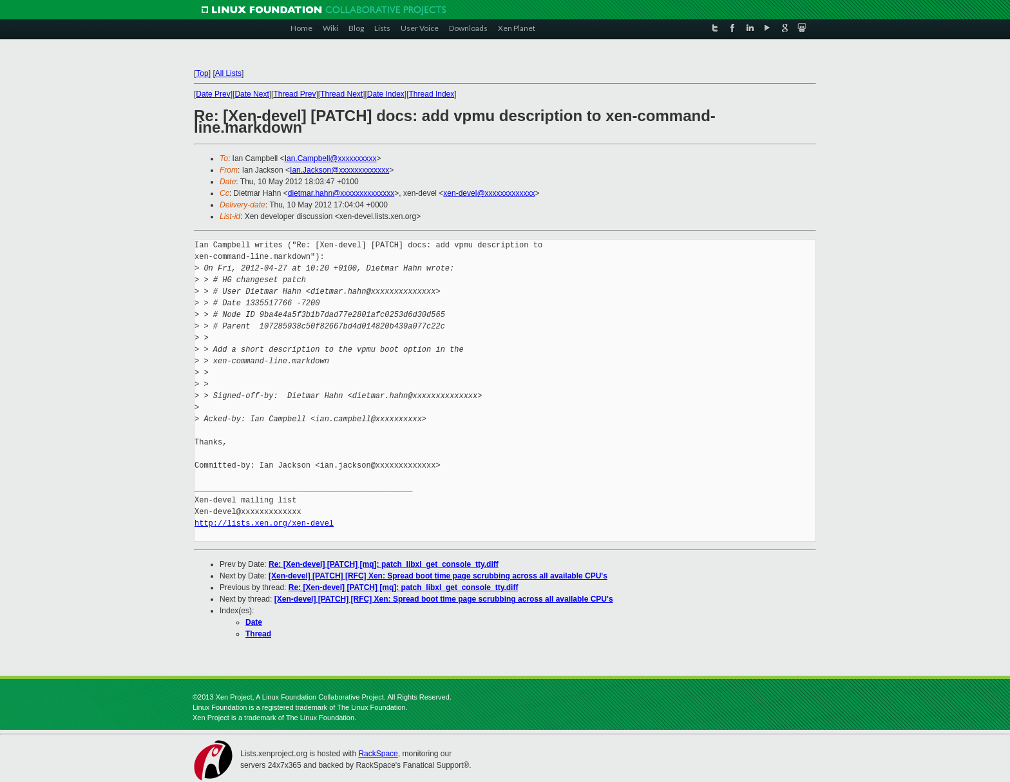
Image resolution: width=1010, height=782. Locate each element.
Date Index (386, 94)
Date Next (251, 94)
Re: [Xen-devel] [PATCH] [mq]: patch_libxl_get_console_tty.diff (384, 564)
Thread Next (341, 94)
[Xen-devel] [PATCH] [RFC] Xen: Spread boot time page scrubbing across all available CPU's (438, 575)
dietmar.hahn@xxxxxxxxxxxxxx (341, 193)
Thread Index (432, 94)
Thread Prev (294, 94)
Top (202, 73)
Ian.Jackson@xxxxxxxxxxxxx (339, 170)
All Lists (228, 73)
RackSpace (377, 753)
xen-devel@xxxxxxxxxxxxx (489, 193)
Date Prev (213, 94)
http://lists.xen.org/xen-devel (264, 523)
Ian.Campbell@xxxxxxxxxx (331, 158)
